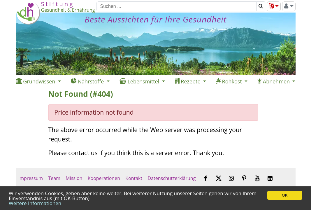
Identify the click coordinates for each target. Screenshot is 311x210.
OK (284, 195)
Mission (73, 178)
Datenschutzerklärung (171, 178)
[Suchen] (176, 6)
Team (54, 178)
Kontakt (133, 178)
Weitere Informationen (35, 203)
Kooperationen (104, 178)
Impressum (30, 178)
